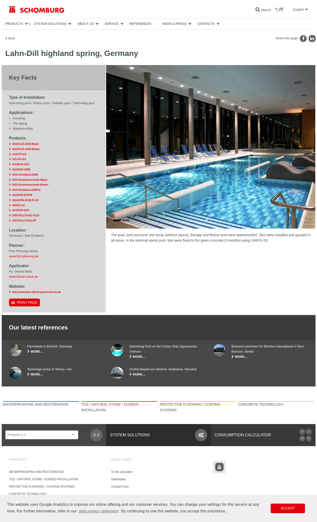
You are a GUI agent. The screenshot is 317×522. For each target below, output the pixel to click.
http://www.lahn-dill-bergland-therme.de (36, 291)
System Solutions (50, 24)
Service (112, 24)
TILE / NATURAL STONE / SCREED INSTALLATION (43, 479)
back (11, 38)
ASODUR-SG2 (20, 164)
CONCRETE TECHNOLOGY (28, 494)
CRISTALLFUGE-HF (24, 220)
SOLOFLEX (19, 159)
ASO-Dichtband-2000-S (26, 189)
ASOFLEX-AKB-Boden (26, 149)
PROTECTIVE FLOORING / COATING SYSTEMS (42, 486)
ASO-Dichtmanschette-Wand (29, 179)
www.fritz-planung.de (24, 256)
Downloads (118, 479)
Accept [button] (288, 508)
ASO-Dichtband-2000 (25, 174)
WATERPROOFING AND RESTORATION (36, 472)
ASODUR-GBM (21, 169)
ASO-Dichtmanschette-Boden (30, 184)
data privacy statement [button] (98, 511)
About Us (85, 24)
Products (14, 24)
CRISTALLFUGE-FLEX (25, 215)
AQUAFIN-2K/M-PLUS (25, 200)
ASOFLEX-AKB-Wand (25, 143)
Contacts (206, 24)
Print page (27, 302)
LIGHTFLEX (19, 154)
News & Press (174, 24)
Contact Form (120, 486)
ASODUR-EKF (20, 210)
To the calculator (121, 472)
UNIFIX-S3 (18, 205)
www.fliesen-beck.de (23, 276)
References (140, 24)
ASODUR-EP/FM (22, 194)
